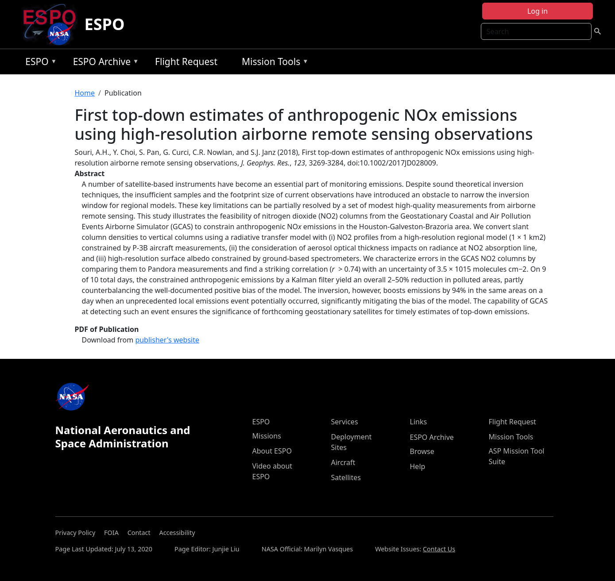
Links (418, 422)
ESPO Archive (104, 63)
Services (344, 422)
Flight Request (186, 61)
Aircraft (343, 462)
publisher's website (167, 340)
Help (417, 466)
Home (85, 93)
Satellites (346, 477)
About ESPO (272, 451)
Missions (266, 436)
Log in (537, 11)
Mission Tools (273, 63)
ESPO (105, 24)
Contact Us (439, 549)
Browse (422, 451)
